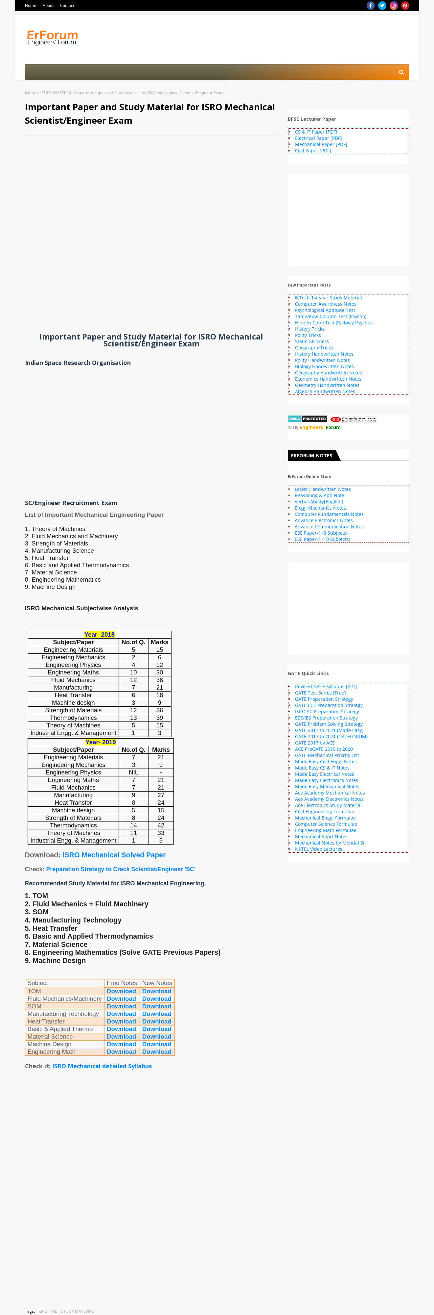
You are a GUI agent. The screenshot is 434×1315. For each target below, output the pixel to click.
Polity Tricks (308, 335)
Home (30, 5)
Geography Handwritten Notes (328, 372)
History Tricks (310, 329)
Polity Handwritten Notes (322, 360)
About (48, 5)
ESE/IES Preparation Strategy (326, 718)
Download (121, 991)
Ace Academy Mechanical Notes (330, 793)
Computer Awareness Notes (325, 304)
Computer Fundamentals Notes (329, 514)
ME (54, 1311)
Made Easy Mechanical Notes (327, 786)
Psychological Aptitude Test (325, 310)
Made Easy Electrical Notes (324, 774)
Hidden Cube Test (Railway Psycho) (333, 322)
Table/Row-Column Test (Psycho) (330, 316)
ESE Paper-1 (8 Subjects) (321, 533)
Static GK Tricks (312, 341)
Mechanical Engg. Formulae (325, 818)
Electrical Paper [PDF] (318, 138)
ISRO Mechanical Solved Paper (114, 855)
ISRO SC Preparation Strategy (327, 711)
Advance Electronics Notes (324, 520)
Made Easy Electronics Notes (326, 780)
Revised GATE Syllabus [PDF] (326, 686)
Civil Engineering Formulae (324, 811)
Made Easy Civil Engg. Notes (326, 761)
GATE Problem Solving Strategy (329, 724)
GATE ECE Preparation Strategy (329, 705)
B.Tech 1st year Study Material (328, 297)
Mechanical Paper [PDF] (321, 144)
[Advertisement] (151, 188)
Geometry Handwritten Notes (327, 385)
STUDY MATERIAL (55, 92)
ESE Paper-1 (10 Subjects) (322, 539)
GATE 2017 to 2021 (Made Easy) (329, 730)
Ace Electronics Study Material (328, 805)
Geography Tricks (314, 347)
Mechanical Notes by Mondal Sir (330, 843)
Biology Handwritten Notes (324, 366)
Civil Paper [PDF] (313, 150)
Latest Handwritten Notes (323, 489)
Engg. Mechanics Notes (320, 508)
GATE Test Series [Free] (320, 693)
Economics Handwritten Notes (328, 379)
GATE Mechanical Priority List (327, 755)
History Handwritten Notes (324, 354)
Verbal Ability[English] (319, 501)
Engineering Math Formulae (325, 830)
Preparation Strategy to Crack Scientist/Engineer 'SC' (121, 869)
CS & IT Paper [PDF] (316, 132)
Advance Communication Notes (329, 526)
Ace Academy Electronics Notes (329, 799)
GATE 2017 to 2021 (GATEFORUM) (331, 736)
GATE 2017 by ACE (315, 743)
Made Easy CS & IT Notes (322, 768)
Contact (67, 5)
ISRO (43, 1311)
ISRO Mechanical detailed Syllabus (102, 1066)
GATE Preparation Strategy (324, 699)
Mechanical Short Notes (321, 836)
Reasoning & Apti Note (319, 495)
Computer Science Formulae (326, 824)
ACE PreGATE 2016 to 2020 (324, 749)
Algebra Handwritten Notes (325, 391)
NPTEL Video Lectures (318, 849)
